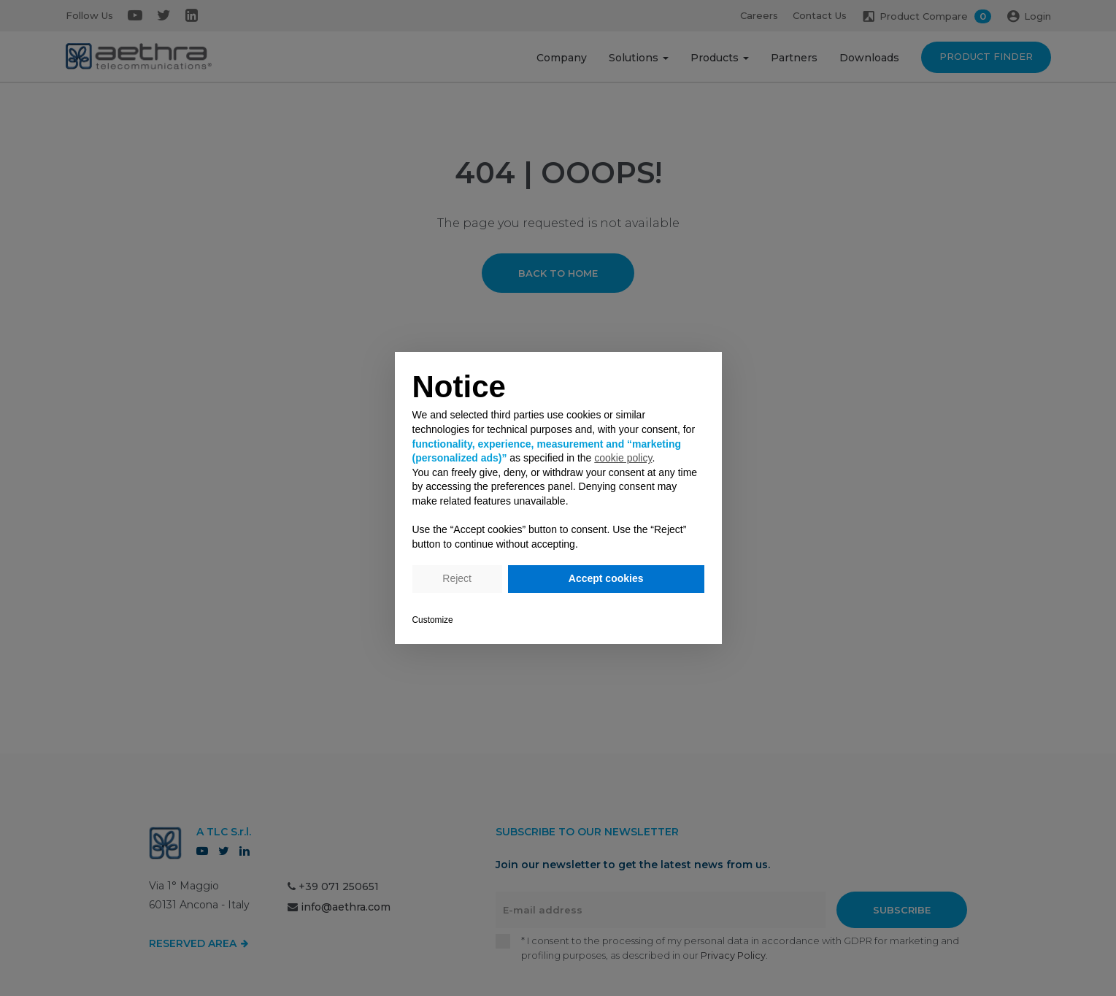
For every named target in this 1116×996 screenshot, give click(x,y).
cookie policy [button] (623, 458)
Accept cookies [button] (606, 578)
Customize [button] (432, 620)
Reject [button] (457, 578)
